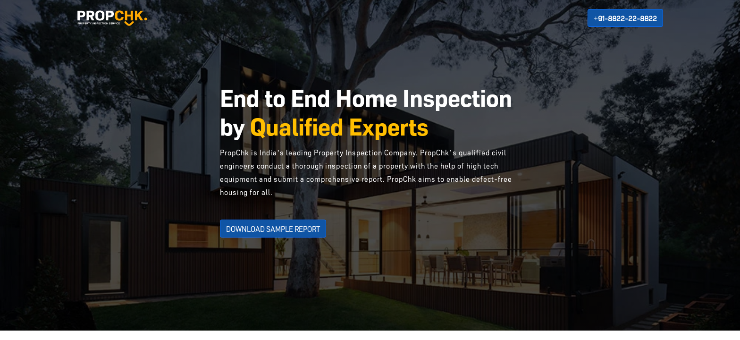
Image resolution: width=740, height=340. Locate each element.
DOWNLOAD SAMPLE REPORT (273, 228)
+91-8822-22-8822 (625, 18)
